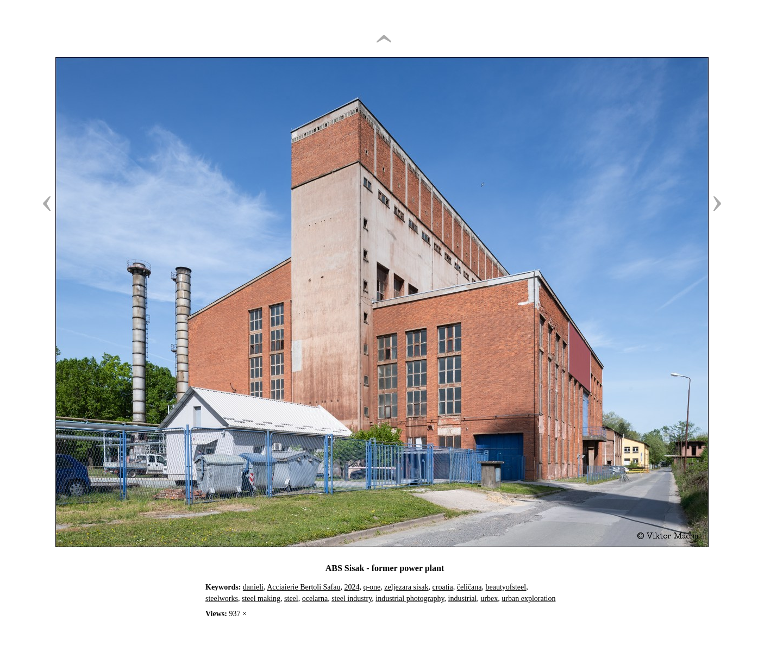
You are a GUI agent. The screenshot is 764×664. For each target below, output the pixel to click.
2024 (351, 587)
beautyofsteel (506, 587)
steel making (261, 598)
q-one (371, 587)
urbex (489, 598)
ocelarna (315, 598)
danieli (253, 587)
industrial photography (409, 598)
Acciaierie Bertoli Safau (303, 587)
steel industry (351, 598)
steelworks (221, 598)
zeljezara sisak (406, 587)
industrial (462, 598)
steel (291, 598)
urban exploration (528, 598)
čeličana (469, 587)
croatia (443, 587)
